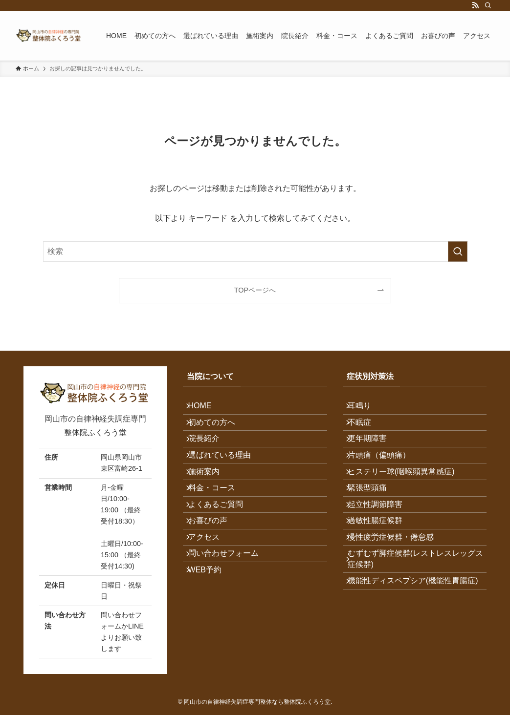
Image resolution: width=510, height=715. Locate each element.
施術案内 (210, 502)
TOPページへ (255, 290)
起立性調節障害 (382, 548)
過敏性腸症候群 (382, 571)
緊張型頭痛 (374, 525)
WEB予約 (211, 640)
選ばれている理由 (226, 478)
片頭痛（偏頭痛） (386, 478)
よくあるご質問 (222, 548)
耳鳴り (366, 409)
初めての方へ (218, 432)
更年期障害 (374, 455)
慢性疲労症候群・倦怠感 (398, 594)
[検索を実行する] (457, 251)
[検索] (488, 5)
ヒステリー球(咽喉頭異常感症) (408, 502)
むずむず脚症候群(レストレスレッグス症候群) (414, 622)
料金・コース (218, 525)
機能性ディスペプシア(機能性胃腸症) (414, 656)
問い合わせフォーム (230, 617)
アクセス (210, 594)
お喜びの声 (214, 571)
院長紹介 (210, 455)
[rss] (475, 5)
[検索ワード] (255, 251)
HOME (206, 409)
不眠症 (366, 432)
